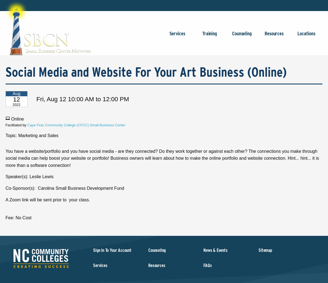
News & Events (215, 250)
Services (177, 36)
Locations (306, 36)
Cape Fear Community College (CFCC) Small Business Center (76, 125)
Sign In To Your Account (112, 250)
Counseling (241, 36)
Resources (274, 36)
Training (209, 36)
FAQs (207, 265)
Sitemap (265, 250)
